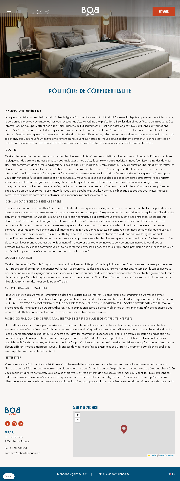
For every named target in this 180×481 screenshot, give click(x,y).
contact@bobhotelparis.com (39, 11)
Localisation (47, 11)
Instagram (14, 423)
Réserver (164, 11)
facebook (7, 423)
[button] (124, 429)
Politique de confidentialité (113, 474)
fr (173, 474)
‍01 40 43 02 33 (32, 11)
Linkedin (20, 423)
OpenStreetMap (167, 455)
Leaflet (152, 455)
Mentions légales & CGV (72, 474)
